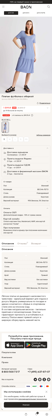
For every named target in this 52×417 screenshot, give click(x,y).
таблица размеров (43, 135)
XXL (26, 139)
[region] (25, 309)
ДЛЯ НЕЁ (11, 13)
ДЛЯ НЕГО (26, 13)
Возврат (36, 243)
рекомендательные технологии (33, 399)
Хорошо (26, 405)
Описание (8, 243)
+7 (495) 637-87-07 (39, 371)
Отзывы (22, 243)
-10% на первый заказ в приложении (26, 2)
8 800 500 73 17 (11, 371)
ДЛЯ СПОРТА (41, 13)
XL (21, 139)
